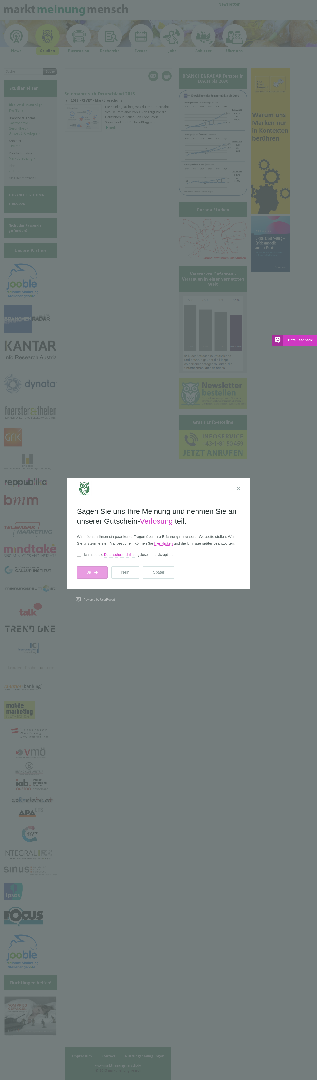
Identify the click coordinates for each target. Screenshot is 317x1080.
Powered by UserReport (99, 599)
